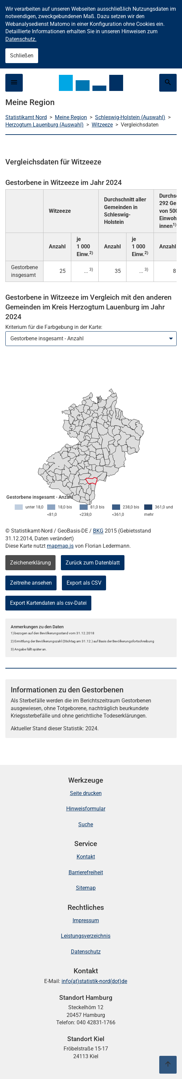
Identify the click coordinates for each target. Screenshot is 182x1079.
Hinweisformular (85, 808)
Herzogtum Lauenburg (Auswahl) (44, 124)
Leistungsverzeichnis (85, 936)
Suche (85, 824)
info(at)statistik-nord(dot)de (94, 981)
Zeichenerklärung (30, 562)
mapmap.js (60, 546)
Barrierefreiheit (86, 872)
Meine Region (71, 117)
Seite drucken (86, 793)
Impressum (86, 920)
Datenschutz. (20, 39)
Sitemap (86, 888)
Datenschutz (86, 951)
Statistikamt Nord (26, 117)
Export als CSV (84, 583)
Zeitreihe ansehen (31, 583)
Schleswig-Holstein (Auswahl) (130, 117)
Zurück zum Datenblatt (93, 562)
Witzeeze (102, 124)
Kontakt (86, 856)
